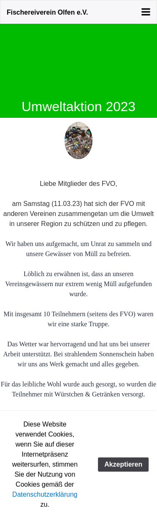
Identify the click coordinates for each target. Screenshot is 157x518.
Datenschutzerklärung (44, 494)
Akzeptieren (123, 464)
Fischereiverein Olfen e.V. (47, 12)
